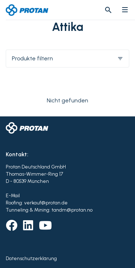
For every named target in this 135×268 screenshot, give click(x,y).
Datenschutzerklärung (31, 258)
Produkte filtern (67, 58)
